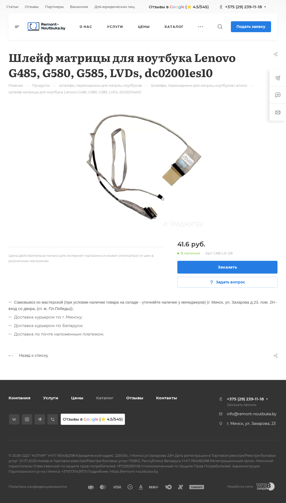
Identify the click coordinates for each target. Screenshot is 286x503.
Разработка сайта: (240, 486)
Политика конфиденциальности (38, 486)
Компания (19, 397)
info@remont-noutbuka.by (251, 414)
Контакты (166, 397)
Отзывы (134, 397)
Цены (77, 397)
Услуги (50, 397)
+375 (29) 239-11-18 (243, 6)
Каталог (104, 397)
